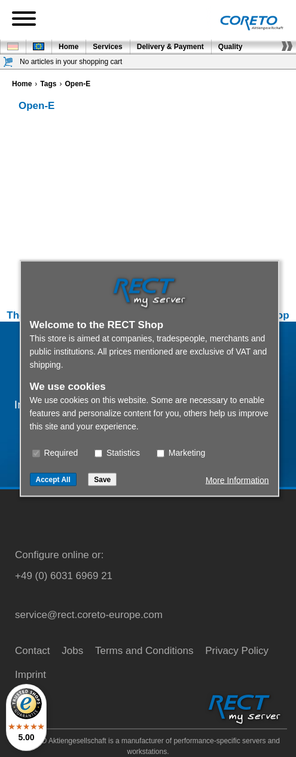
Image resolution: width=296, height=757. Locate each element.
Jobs (72, 650)
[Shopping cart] (8, 61)
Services (107, 47)
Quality (230, 47)
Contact (32, 650)
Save (102, 480)
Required (55, 453)
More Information (237, 480)
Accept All (53, 480)
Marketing (181, 453)
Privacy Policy (236, 650)
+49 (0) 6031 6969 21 (63, 576)
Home (68, 47)
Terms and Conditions (144, 650)
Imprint (30, 674)
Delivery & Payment (170, 47)
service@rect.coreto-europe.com (89, 614)
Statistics (117, 453)
